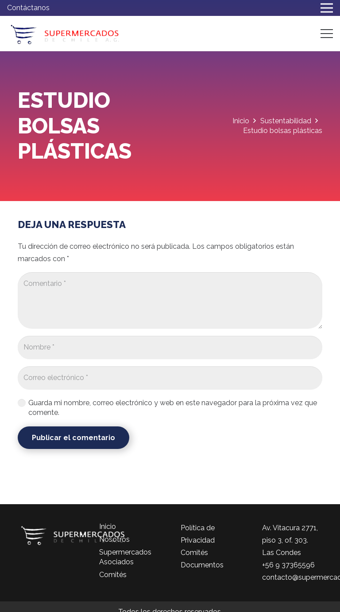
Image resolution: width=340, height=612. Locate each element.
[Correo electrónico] (170, 378)
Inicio (107, 526)
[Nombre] (170, 347)
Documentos (202, 565)
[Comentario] (170, 300)
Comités (113, 574)
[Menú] (327, 34)
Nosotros (114, 539)
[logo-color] (65, 33)
